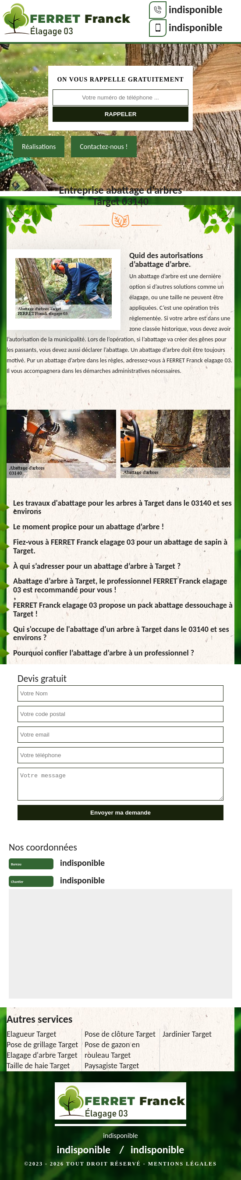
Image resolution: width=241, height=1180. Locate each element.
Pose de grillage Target (42, 1044)
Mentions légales (182, 1164)
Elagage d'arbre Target (42, 1055)
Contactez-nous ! (104, 146)
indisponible (196, 9)
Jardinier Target (187, 1034)
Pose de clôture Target (120, 1034)
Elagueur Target (31, 1034)
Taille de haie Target (38, 1065)
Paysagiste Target (112, 1065)
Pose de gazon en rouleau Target (112, 1050)
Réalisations (39, 146)
